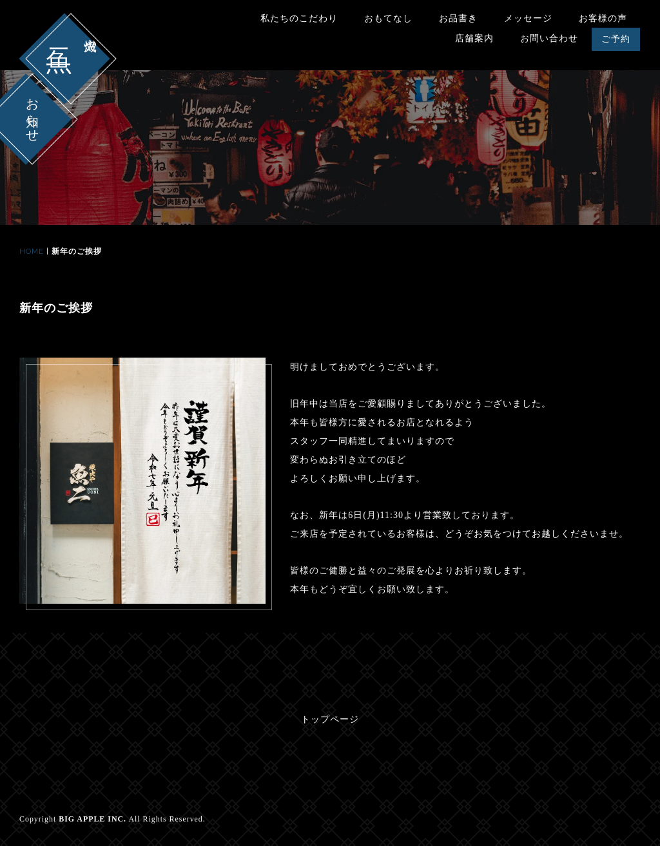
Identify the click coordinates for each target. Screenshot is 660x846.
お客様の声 (603, 18)
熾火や (90, 37)
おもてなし (388, 18)
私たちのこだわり (299, 18)
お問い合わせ (549, 38)
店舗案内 (474, 38)
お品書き (458, 18)
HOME (31, 251)
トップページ (330, 719)
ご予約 (615, 39)
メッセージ (528, 18)
